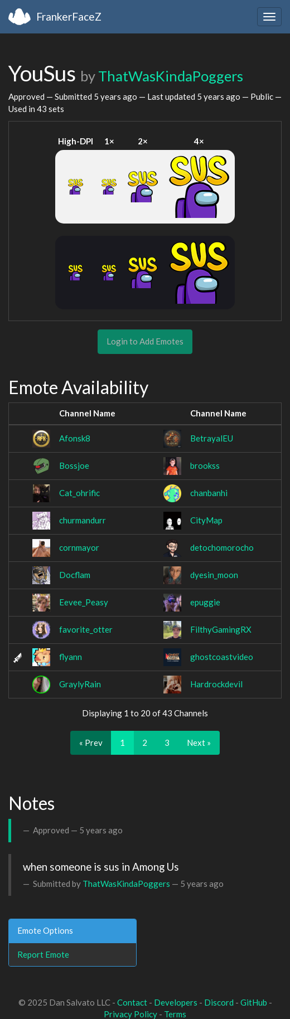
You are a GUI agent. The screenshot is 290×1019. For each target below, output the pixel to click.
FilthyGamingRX (221, 629)
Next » (199, 742)
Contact (132, 1002)
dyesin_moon (214, 575)
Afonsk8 (74, 438)
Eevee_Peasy (83, 602)
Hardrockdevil (216, 684)
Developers (175, 1002)
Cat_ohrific (79, 493)
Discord (219, 1002)
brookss (205, 465)
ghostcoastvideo (221, 657)
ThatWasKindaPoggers (170, 75)
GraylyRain (80, 684)
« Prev (91, 742)
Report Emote (43, 954)
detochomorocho (222, 547)
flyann (70, 657)
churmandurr (82, 520)
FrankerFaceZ (69, 16)
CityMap (206, 520)
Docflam (74, 575)
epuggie (205, 602)
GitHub (253, 1002)
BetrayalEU (211, 438)
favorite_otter (86, 629)
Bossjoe (74, 465)
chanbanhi (209, 493)
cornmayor (79, 547)
